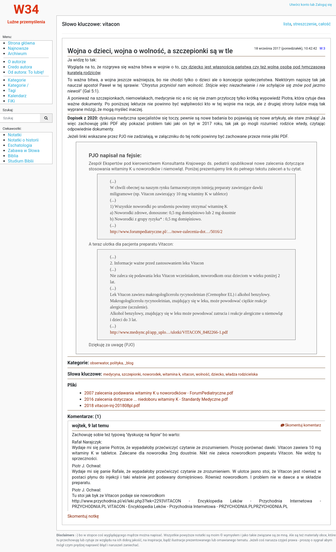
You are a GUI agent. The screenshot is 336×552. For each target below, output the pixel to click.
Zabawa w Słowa (23, 150)
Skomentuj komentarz (300, 425)
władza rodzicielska (241, 374)
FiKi (11, 101)
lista (287, 23)
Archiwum (17, 53)
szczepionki (131, 374)
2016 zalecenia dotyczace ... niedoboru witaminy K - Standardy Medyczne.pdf (156, 399)
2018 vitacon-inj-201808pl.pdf (112, 405)
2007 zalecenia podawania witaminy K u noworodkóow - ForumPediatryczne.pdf (158, 393)
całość (324, 23)
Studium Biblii (21, 161)
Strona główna (21, 43)
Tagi (12, 90)
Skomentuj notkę (83, 516)
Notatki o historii (23, 140)
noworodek (152, 374)
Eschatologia (20, 145)
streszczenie (304, 23)
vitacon (188, 374)
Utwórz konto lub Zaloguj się (311, 5)
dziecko (217, 374)
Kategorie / (18, 85)
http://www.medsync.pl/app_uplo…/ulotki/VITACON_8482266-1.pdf (169, 332)
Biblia (13, 155)
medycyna (111, 374)
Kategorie (17, 80)
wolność (202, 374)
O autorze (17, 61)
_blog (129, 363)
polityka (116, 363)
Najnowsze (18, 48)
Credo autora (20, 66)
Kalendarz (17, 95)
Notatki (15, 134)
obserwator (99, 363)
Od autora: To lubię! (26, 72)
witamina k (171, 374)
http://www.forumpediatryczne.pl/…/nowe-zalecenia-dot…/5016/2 (166, 231)
